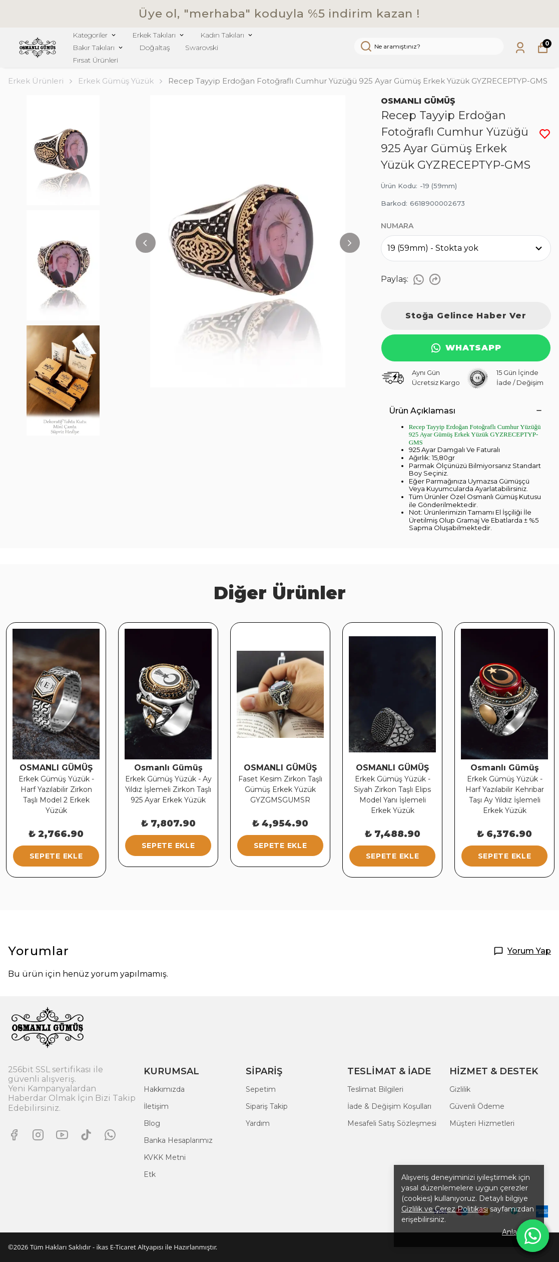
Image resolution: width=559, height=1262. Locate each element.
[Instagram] (38, 1135)
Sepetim (261, 1089)
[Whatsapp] (110, 1135)
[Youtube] (62, 1135)
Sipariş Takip (267, 1106)
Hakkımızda (164, 1089)
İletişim (156, 1106)
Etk (150, 1174)
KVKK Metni (165, 1157)
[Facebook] (14, 1135)
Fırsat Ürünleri (95, 60)
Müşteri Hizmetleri (481, 1123)
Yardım (258, 1123)
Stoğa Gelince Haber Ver (465, 315)
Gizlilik (459, 1089)
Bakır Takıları (98, 47)
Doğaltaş (154, 47)
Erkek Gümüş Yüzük (116, 81)
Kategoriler (95, 35)
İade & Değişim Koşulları (389, 1106)
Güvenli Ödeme (476, 1106)
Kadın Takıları (227, 35)
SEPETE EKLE (56, 856)
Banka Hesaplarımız (178, 1140)
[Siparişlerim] (520, 48)
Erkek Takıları (158, 35)
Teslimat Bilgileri (375, 1089)
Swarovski (201, 47)
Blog (152, 1123)
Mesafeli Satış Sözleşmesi (391, 1123)
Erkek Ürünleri (41, 81)
